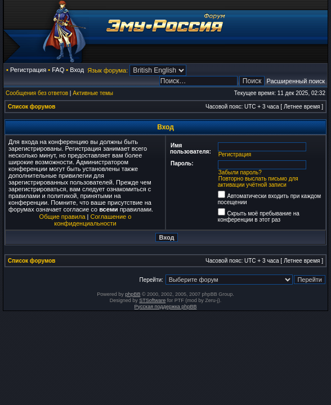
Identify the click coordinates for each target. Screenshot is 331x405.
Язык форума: (107, 70)
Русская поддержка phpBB (166, 306)
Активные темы (93, 93)
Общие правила (62, 216)
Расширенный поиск (295, 81)
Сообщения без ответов (37, 93)
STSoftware (152, 300)
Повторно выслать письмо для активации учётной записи (258, 182)
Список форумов (32, 107)
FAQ (58, 69)
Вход (77, 69)
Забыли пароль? (240, 172)
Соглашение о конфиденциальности (92, 220)
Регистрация (28, 69)
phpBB (132, 294)
